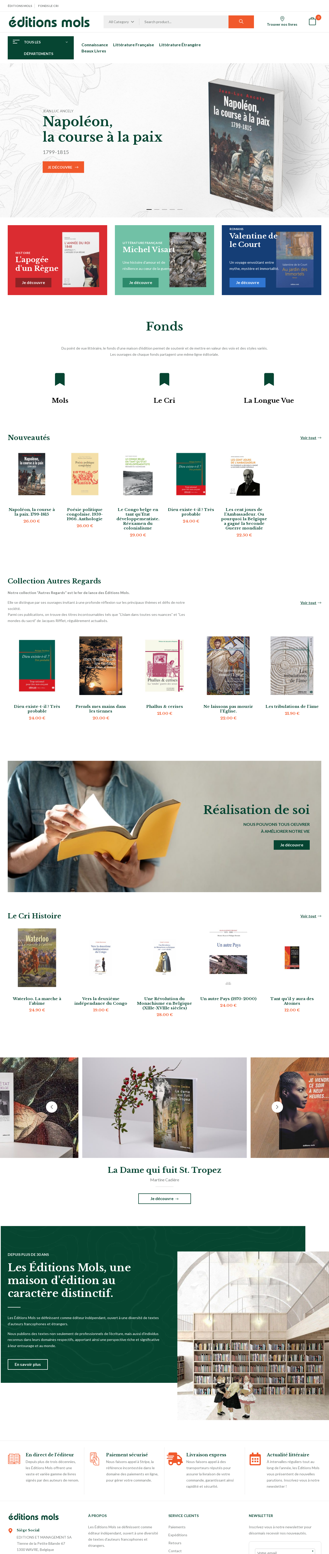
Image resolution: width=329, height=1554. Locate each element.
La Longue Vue (269, 401)
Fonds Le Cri (48, 6)
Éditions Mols (20, 6)
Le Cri (164, 401)
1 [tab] (149, 209)
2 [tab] (156, 209)
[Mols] (59, 379)
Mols (60, 401)
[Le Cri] (164, 379)
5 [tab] (179, 209)
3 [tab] (164, 209)
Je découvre (60, 167)
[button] (312, 21)
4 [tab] (172, 209)
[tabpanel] (164, 140)
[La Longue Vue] (269, 379)
